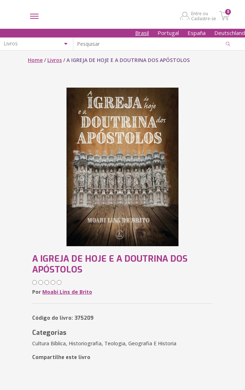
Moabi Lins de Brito (67, 291)
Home (35, 60)
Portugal (168, 32)
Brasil (142, 32)
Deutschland (229, 32)
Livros (54, 60)
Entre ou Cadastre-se (203, 15)
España (197, 32)
